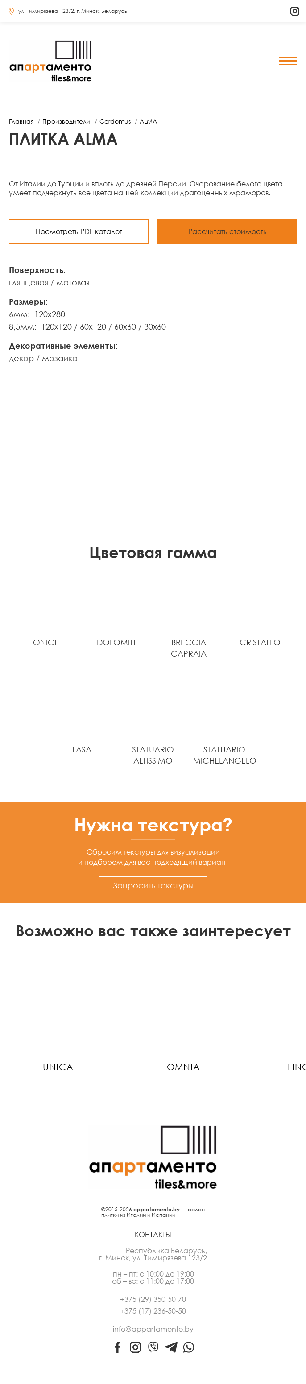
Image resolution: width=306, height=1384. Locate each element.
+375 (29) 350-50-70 (153, 1299)
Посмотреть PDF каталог (79, 231)
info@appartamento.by (153, 1329)
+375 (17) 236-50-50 (153, 1310)
